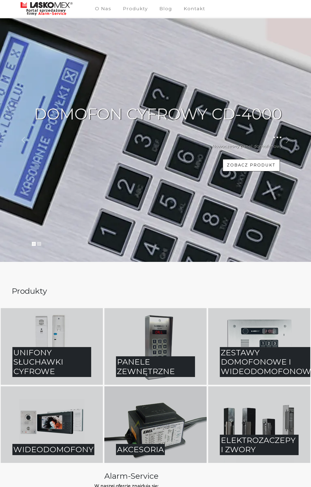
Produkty (135, 8)
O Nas (103, 8)
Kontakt (194, 8)
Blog (166, 8)
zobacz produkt (251, 165)
